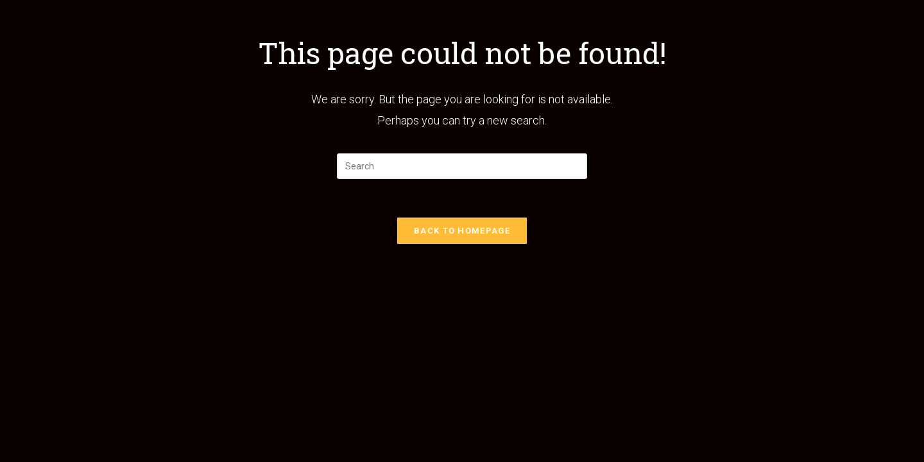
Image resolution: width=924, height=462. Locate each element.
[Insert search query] (462, 166)
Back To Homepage (462, 230)
